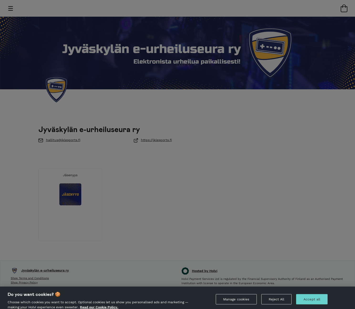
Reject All (276, 300)
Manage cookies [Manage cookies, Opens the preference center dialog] (236, 300)
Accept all (312, 300)
